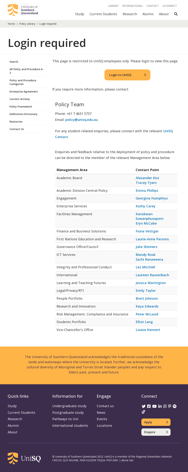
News (101, 412)
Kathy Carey (146, 206)
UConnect (169, 6)
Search (14, 61)
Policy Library (27, 23)
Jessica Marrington (151, 283)
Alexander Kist (147, 178)
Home (11, 23)
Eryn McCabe (146, 223)
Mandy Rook (146, 254)
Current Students (103, 14)
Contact (153, 6)
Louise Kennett (148, 329)
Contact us (105, 406)
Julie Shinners (146, 247)
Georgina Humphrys (152, 198)
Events (102, 419)
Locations (104, 425)
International (132, 6)
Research (130, 14)
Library (113, 6)
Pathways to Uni (65, 419)
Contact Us (17, 129)
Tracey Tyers (146, 182)
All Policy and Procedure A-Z (27, 71)
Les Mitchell (145, 267)
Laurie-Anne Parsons (152, 239)
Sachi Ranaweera (149, 259)
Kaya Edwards (147, 306)
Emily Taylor (146, 290)
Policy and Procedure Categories (23, 82)
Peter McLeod (147, 314)
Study (79, 14)
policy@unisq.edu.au (81, 119)
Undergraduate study (69, 406)
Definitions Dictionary (24, 114)
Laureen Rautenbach (152, 275)
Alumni (147, 14)
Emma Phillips (147, 190)
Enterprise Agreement (24, 91)
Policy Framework (21, 106)
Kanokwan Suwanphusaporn (149, 216)
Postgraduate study (68, 412)
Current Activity (20, 99)
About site (127, 460)
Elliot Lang (144, 322)
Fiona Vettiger (147, 231)
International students (70, 425)
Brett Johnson (147, 298)
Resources (16, 121)
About (164, 14)
